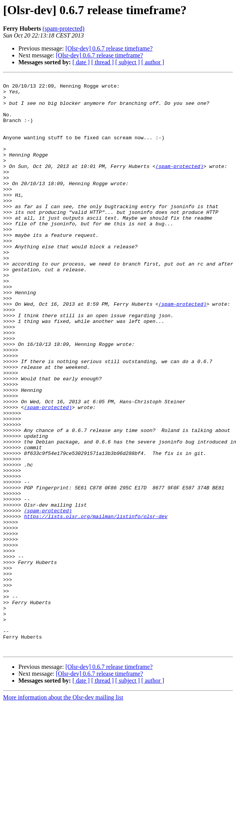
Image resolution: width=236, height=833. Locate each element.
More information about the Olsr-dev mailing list (63, 812)
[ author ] (152, 62)
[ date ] (81, 62)
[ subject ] (127, 62)
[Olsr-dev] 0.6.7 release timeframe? (109, 48)
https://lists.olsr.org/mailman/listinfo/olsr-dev (95, 604)
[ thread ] (102, 62)
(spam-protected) (63, 28)
